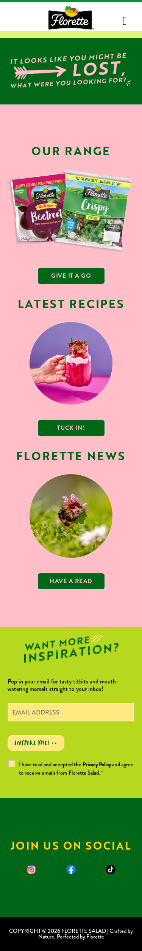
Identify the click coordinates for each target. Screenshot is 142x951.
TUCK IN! (71, 428)
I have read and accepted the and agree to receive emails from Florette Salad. (76, 768)
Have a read (71, 581)
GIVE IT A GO (71, 276)
